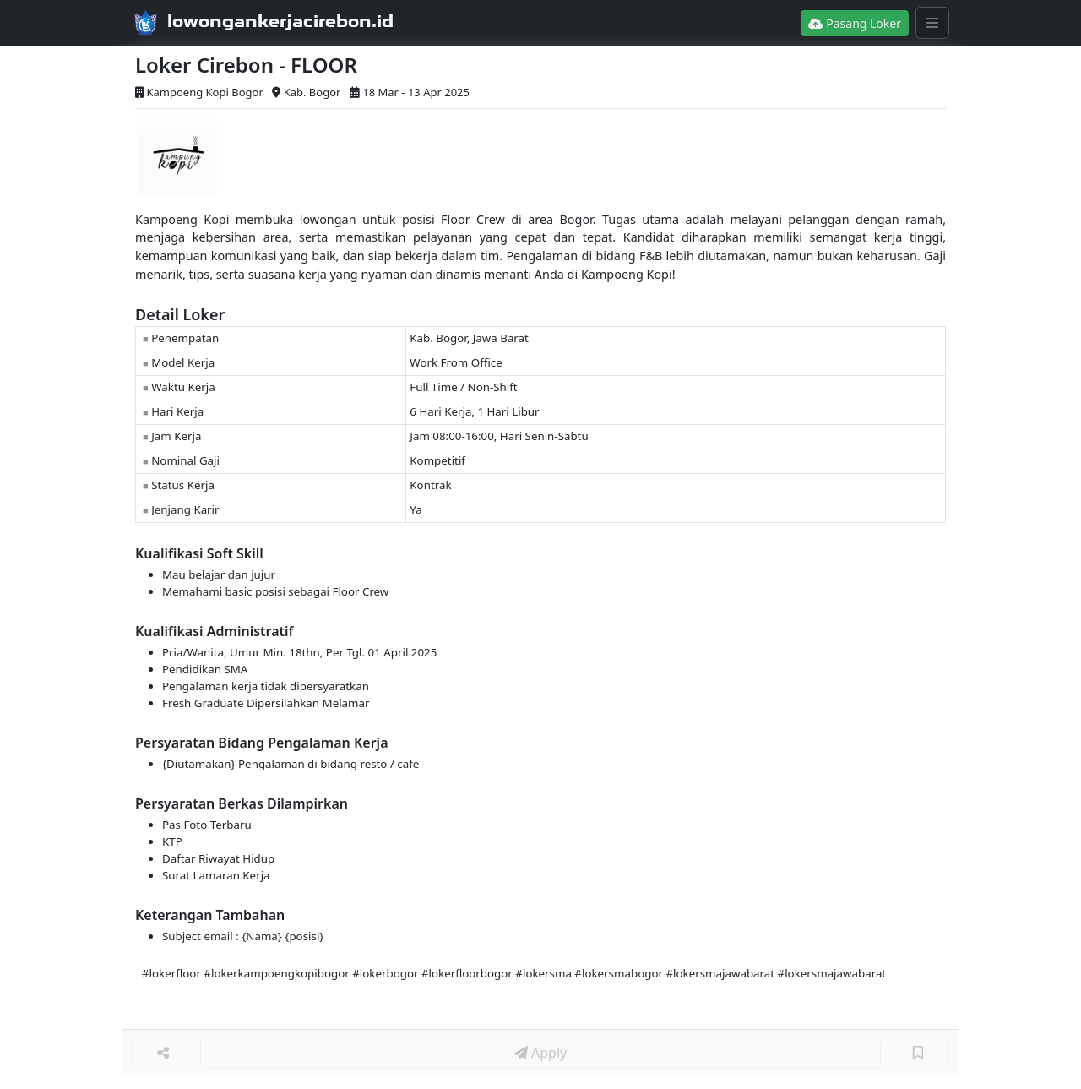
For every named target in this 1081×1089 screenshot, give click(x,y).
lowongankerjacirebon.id (280, 21)
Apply (540, 1052)
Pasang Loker (854, 23)
